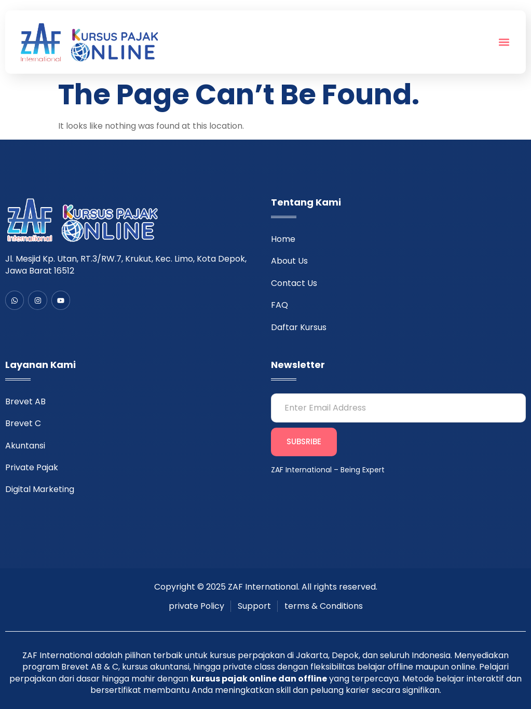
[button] (504, 42)
